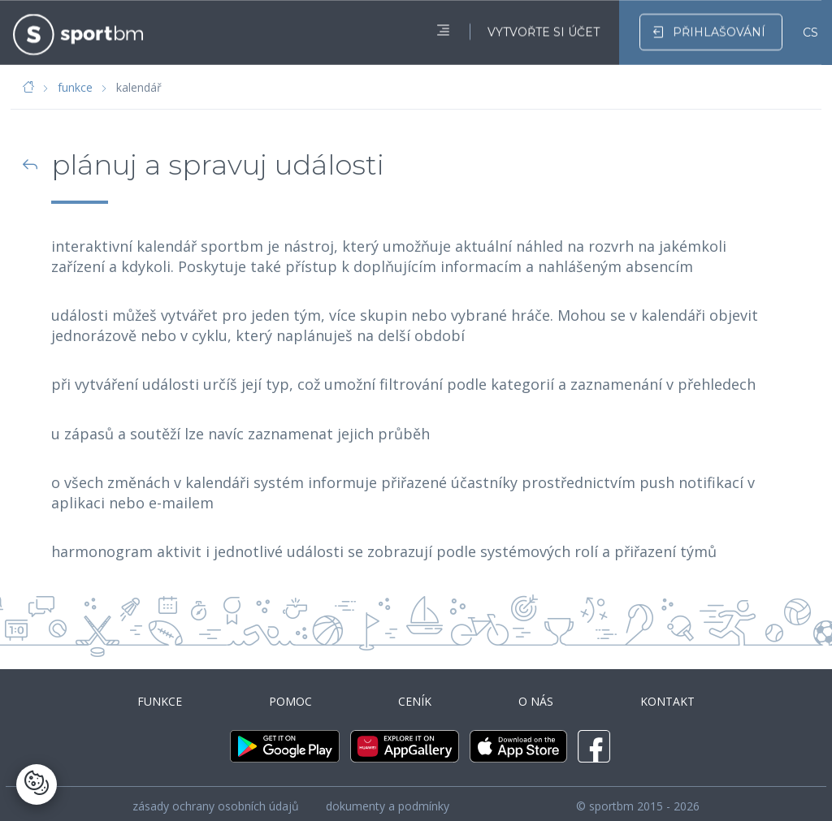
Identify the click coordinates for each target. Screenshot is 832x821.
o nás (538, 696)
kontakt (672, 696)
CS (810, 30)
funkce (75, 87)
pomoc (288, 696)
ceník (414, 696)
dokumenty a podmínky (387, 797)
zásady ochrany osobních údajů (215, 797)
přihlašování (708, 29)
